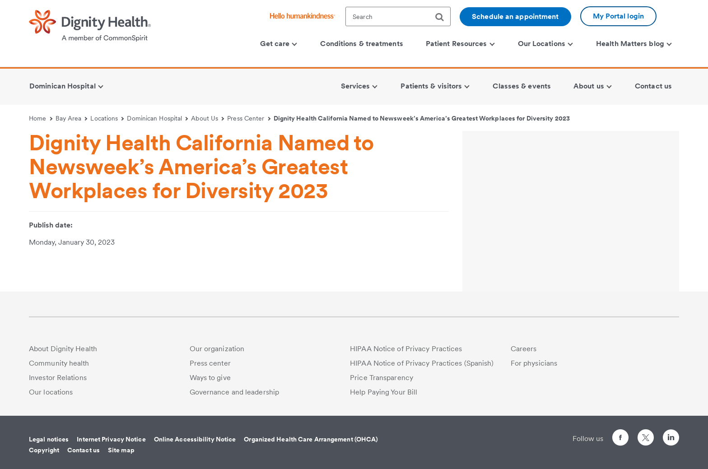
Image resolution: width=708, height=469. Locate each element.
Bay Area (72, 118)
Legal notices (49, 439)
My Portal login (618, 16)
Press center (210, 363)
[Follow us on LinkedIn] (671, 439)
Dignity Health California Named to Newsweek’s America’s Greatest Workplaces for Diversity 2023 (422, 118)
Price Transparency (381, 377)
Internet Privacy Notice (111, 439)
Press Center (248, 118)
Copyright (44, 450)
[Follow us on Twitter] (646, 433)
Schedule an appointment (515, 16)
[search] (443, 17)
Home (40, 118)
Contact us (83, 450)
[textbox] (398, 16)
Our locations (51, 392)
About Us (207, 118)
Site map (121, 450)
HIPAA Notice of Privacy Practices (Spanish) (422, 363)
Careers (524, 348)
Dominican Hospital (157, 118)
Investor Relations (58, 377)
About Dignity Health (63, 348)
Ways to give (210, 377)
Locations (107, 118)
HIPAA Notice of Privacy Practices (406, 348)
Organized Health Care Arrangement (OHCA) (311, 439)
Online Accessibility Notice (195, 439)
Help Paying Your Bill (383, 392)
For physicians (534, 363)
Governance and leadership (234, 392)
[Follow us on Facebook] (620, 439)
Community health (59, 363)
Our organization (217, 348)
